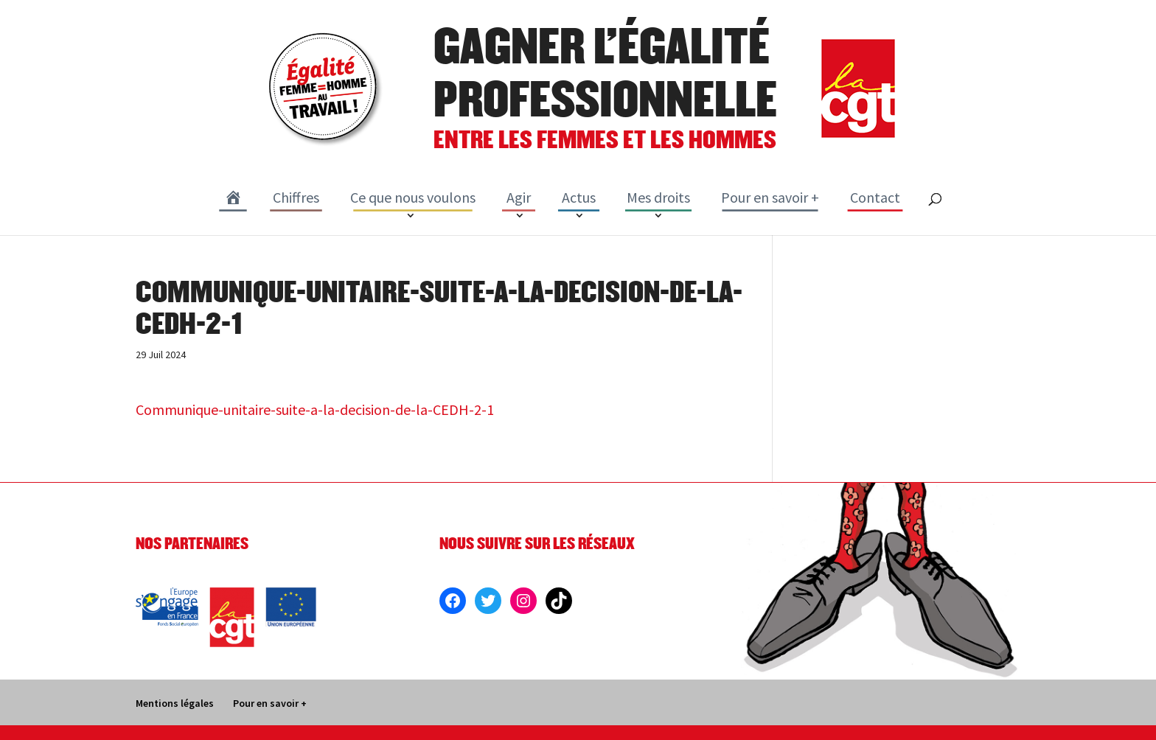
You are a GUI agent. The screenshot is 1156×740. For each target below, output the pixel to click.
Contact (875, 197)
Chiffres (296, 197)
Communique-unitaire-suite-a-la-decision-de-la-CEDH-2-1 (315, 409)
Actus (579, 197)
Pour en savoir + (770, 197)
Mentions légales (175, 703)
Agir (518, 197)
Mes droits (658, 197)
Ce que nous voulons (413, 197)
